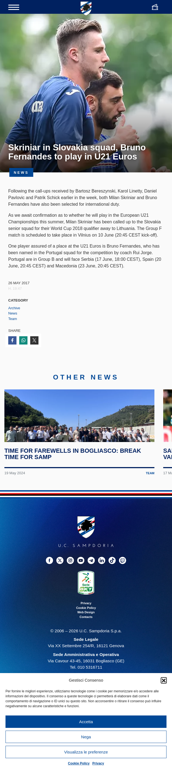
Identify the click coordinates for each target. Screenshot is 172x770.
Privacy (98, 763)
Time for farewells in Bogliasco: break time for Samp (74, 480)
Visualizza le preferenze (86, 752)
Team (12, 319)
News (12, 313)
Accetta (86, 721)
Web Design (86, 639)
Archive (14, 308)
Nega (86, 736)
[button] (164, 680)
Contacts (85, 643)
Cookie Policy (79, 763)
